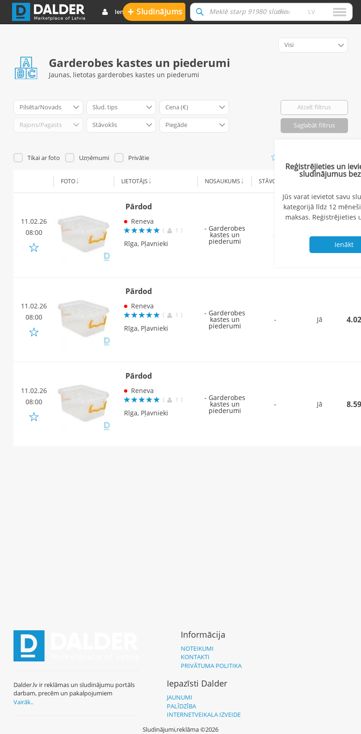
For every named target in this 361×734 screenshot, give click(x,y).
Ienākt (117, 12)
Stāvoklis (273, 181)
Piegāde (317, 181)
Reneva (142, 221)
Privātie (138, 157)
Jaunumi (179, 697)
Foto (68, 181)
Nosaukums (222, 181)
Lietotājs (134, 181)
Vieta (283, 11)
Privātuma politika (211, 665)
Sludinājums (155, 11)
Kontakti (195, 657)
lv (311, 11)
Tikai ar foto (43, 157)
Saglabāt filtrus (314, 125)
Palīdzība (181, 706)
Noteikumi (197, 648)
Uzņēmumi (94, 157)
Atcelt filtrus (314, 107)
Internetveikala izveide (204, 714)
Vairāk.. (23, 702)
